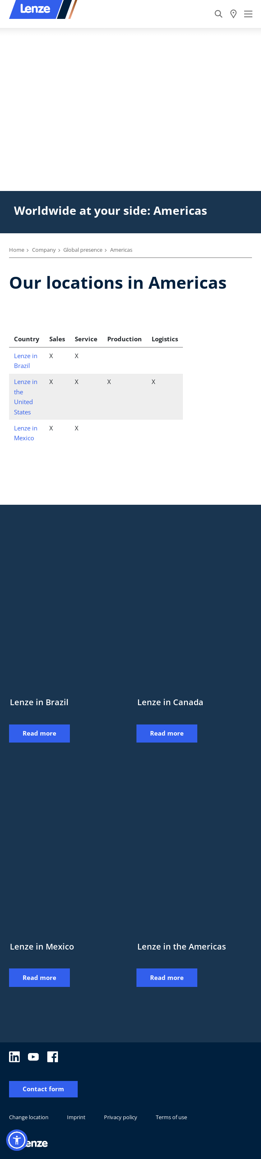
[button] (16, 1140)
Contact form (43, 1089)
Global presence (82, 249)
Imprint (76, 1117)
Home (16, 249)
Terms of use (171, 1117)
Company (44, 249)
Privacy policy (120, 1117)
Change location (29, 1117)
